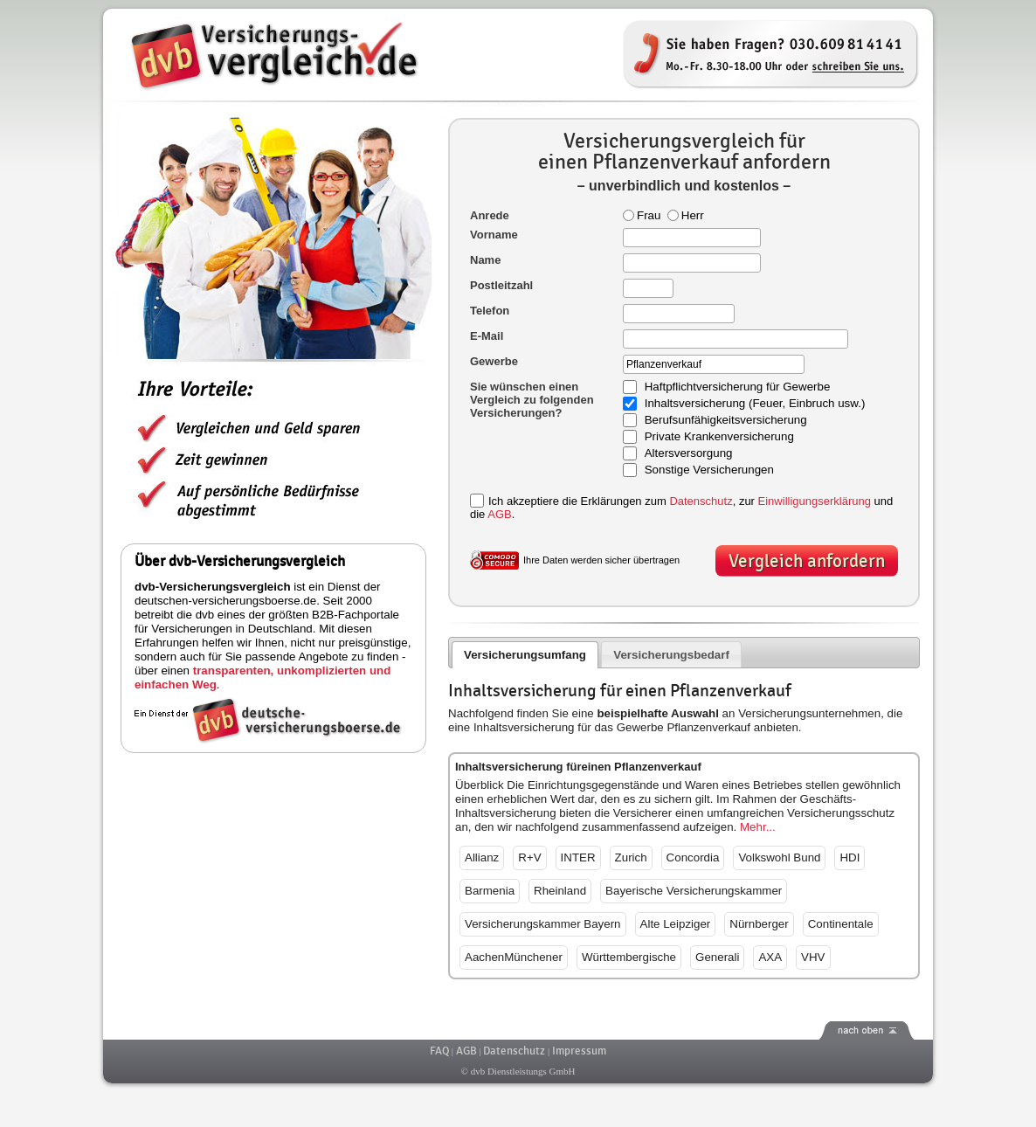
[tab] (525, 654)
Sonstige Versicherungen (709, 470)
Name (485, 259)
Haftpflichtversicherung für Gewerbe (738, 387)
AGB (499, 514)
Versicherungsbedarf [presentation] (671, 654)
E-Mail (486, 335)
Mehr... (758, 826)
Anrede (489, 215)
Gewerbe (494, 361)
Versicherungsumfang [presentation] (525, 654)
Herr (685, 215)
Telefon (489, 310)
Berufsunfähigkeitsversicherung (726, 420)
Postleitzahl (501, 285)
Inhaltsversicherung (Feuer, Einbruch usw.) (755, 404)
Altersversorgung (689, 453)
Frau (641, 215)
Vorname (494, 234)
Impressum (579, 1051)
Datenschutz (700, 501)
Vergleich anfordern (807, 561)
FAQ (439, 1051)
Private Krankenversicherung (719, 437)
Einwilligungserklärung (814, 501)
